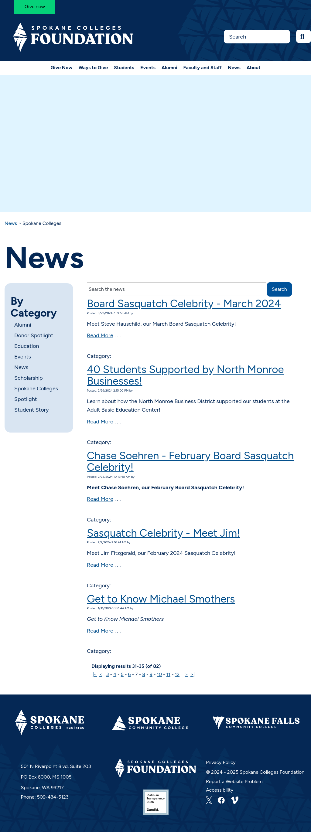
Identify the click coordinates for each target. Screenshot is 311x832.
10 (159, 674)
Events (148, 67)
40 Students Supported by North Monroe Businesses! (185, 375)
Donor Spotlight (33, 335)
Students (124, 67)
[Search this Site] (257, 36)
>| (192, 674)
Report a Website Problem (234, 781)
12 (177, 674)
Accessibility (219, 790)
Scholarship (28, 378)
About (254, 67)
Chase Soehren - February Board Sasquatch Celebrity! (190, 461)
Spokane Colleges (36, 388)
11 (168, 674)
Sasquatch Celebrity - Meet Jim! (163, 533)
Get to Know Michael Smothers (161, 599)
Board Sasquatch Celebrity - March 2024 (184, 303)
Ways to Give (93, 67)
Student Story (31, 409)
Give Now (61, 67)
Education (26, 346)
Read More (100, 335)
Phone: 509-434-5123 (44, 797)
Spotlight (25, 399)
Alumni (169, 67)
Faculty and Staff (202, 67)
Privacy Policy (221, 762)
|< (95, 674)
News (234, 67)
